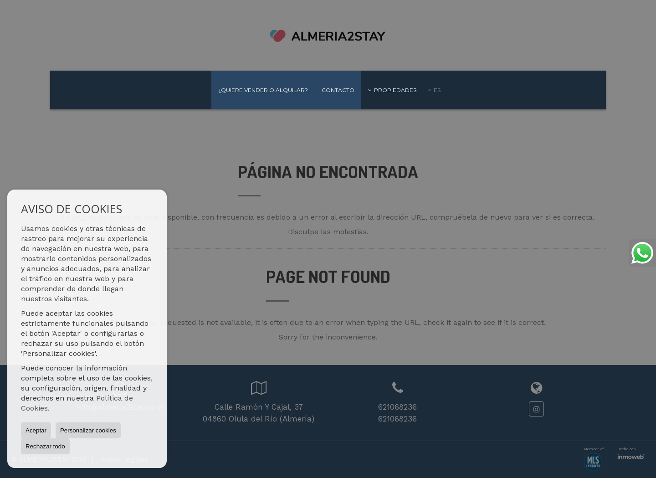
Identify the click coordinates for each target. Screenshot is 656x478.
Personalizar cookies (88, 430)
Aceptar (36, 430)
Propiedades (392, 90)
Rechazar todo (45, 446)
